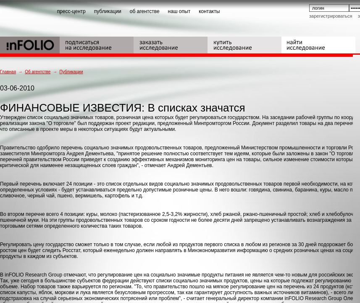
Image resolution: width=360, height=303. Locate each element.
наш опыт (179, 11)
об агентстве (145, 11)
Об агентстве (37, 71)
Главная (8, 71)
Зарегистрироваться (330, 16)
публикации (107, 11)
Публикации (71, 71)
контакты (209, 11)
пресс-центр (71, 11)
